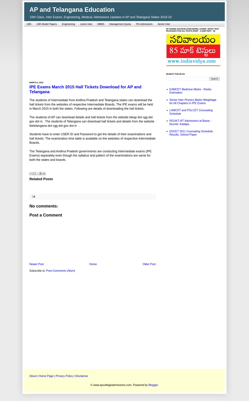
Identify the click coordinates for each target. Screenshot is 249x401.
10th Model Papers (46, 24)
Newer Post (36, 264)
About (33, 376)
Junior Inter (86, 24)
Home (93, 264)
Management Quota (120, 24)
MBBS (101, 24)
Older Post (149, 264)
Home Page (46, 376)
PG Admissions (144, 24)
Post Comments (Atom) (60, 270)
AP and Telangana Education (72, 9)
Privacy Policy (64, 376)
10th (29, 24)
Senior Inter (164, 24)
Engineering (68, 24)
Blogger (153, 385)
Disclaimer (81, 376)
